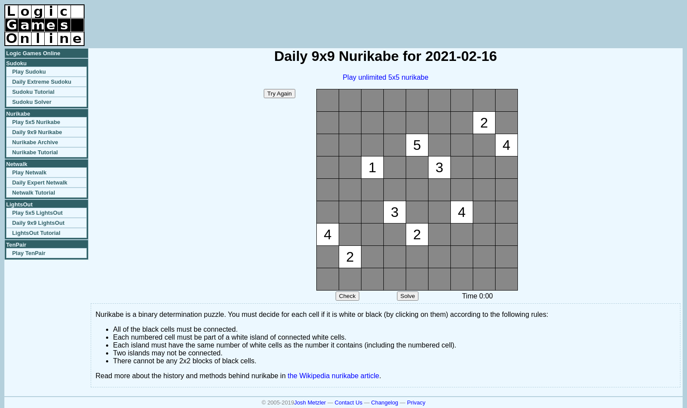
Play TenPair (29, 253)
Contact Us (348, 402)
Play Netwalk (29, 172)
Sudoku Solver (32, 102)
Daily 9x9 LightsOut (38, 223)
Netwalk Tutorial (33, 192)
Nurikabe (18, 113)
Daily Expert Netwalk (39, 182)
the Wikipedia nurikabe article (333, 376)
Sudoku (16, 63)
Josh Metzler (310, 402)
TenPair (16, 244)
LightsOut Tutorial (36, 233)
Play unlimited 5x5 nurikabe (385, 77)
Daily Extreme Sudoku (41, 81)
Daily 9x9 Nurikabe (37, 132)
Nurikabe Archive (35, 142)
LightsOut (19, 204)
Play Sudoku (29, 71)
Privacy (416, 402)
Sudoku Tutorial (33, 92)
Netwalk (16, 164)
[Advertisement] (580, 17)
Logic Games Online (33, 53)
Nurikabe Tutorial (35, 152)
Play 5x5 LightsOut (37, 212)
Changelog (384, 402)
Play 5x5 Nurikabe (36, 122)
